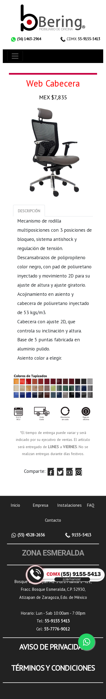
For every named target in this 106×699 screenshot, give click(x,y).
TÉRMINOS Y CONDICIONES (53, 668)
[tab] (29, 210)
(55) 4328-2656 (30, 535)
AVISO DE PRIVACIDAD (53, 647)
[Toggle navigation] (15, 56)
